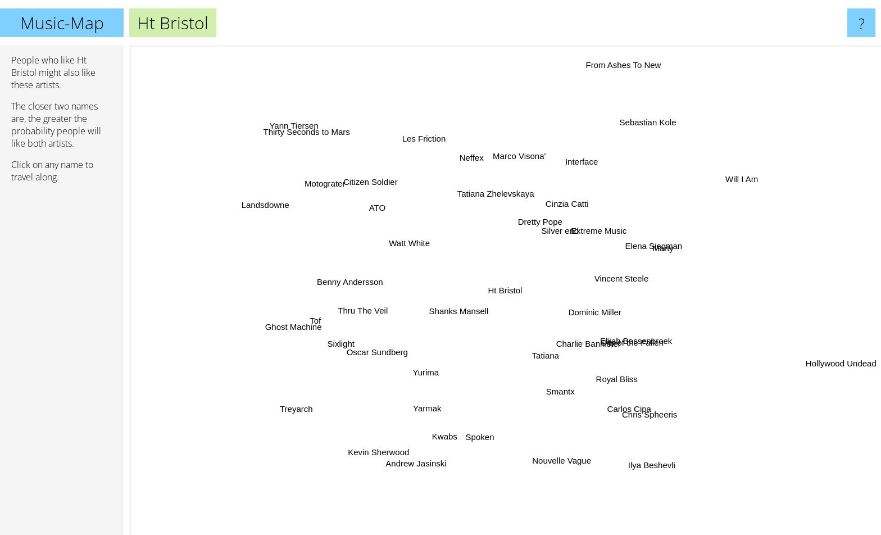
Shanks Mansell (460, 309)
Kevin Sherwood (392, 440)
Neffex (466, 161)
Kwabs (451, 418)
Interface (576, 166)
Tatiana (543, 361)
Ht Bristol (505, 290)
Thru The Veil (367, 313)
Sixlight (344, 352)
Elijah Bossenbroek (624, 332)
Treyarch (303, 403)
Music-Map (62, 22)
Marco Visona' (508, 163)
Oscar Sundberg (374, 360)
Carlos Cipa (614, 391)
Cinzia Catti (572, 206)
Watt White (378, 233)
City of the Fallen (630, 342)
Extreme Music (612, 198)
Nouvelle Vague (553, 438)
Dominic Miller (606, 316)
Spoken (467, 436)
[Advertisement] (62, 363)
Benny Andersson (350, 281)
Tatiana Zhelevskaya (493, 196)
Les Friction (433, 146)
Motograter (341, 184)
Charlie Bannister (617, 368)
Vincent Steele (669, 269)
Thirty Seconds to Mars (313, 139)
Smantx (553, 381)
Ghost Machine (300, 323)
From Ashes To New (617, 72)
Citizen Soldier (374, 183)
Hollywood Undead (841, 372)
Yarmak (434, 399)
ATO (392, 218)
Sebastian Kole (636, 134)
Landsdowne (279, 205)
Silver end (567, 239)
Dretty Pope (534, 230)
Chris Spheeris (634, 402)
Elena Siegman (641, 248)
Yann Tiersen (298, 129)
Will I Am (710, 193)
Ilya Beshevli (642, 446)
